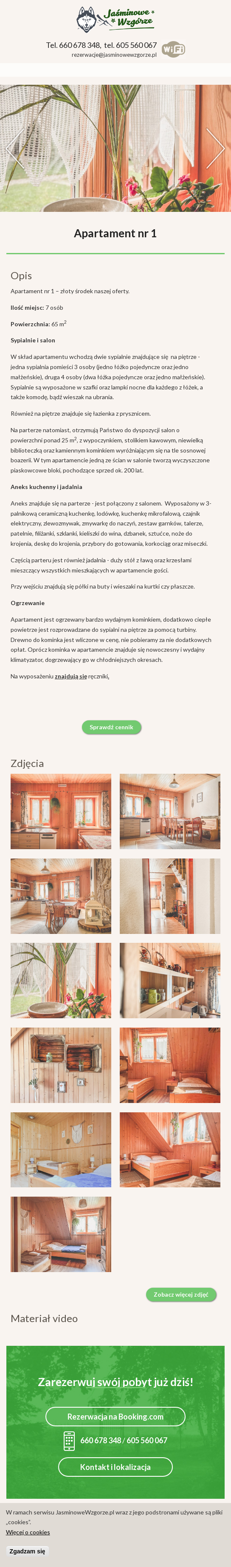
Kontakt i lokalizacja (115, 1467)
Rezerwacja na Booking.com (115, 1416)
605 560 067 (147, 1440)
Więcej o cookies (28, 1532)
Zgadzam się (27, 1551)
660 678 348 (92, 1440)
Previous (14, 148)
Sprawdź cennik (111, 727)
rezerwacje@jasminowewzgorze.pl (114, 54)
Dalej (216, 148)
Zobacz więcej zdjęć (181, 1294)
